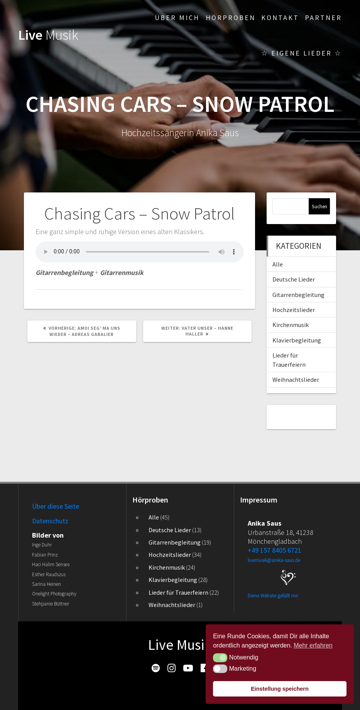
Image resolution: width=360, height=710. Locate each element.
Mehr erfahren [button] (313, 645)
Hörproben (230, 17)
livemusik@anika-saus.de (274, 560)
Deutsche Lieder (293, 279)
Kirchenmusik (290, 325)
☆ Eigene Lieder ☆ (301, 53)
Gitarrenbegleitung (298, 295)
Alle (277, 264)
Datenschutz (50, 520)
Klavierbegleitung (296, 340)
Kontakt (280, 17)
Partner (323, 17)
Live (48, 35)
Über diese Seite (55, 506)
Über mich (177, 17)
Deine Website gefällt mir (273, 595)
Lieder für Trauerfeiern (178, 592)
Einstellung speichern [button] (280, 689)
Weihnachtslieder (295, 379)
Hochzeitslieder (293, 310)
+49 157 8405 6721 (274, 550)
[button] (220, 657)
